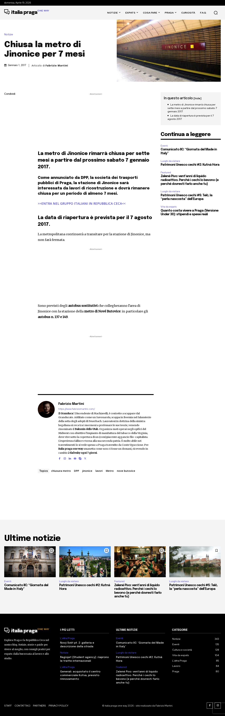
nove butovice (126, 470)
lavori (99, 470)
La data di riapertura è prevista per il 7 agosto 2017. (191, 117)
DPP (76, 470)
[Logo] (26, 12)
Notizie (9, 34)
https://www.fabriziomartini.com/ (76, 408)
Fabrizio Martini (57, 65)
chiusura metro (61, 470)
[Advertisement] (96, 120)
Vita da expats (168, 206)
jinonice (87, 470)
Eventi (164, 145)
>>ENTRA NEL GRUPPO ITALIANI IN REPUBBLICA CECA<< (82, 203)
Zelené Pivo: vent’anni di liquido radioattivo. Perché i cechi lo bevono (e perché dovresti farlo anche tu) (189, 180)
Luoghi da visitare (170, 161)
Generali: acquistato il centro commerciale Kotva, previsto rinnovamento (80, 675)
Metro (110, 470)
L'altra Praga (67, 638)
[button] (216, 13)
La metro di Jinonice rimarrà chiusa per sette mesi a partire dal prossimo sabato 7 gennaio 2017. (192, 108)
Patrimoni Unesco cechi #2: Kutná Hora (190, 164)
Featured (166, 172)
